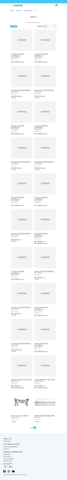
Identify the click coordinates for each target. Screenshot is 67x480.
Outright (22, 62)
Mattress (18, 10)
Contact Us (6, 449)
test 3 (35, 10)
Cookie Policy (7, 454)
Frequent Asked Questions (10, 446)
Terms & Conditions (8, 458)
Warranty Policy (7, 461)
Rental (20, 96)
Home (12, 10)
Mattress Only (28, 10)
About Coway (7, 441)
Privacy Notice (7, 456)
